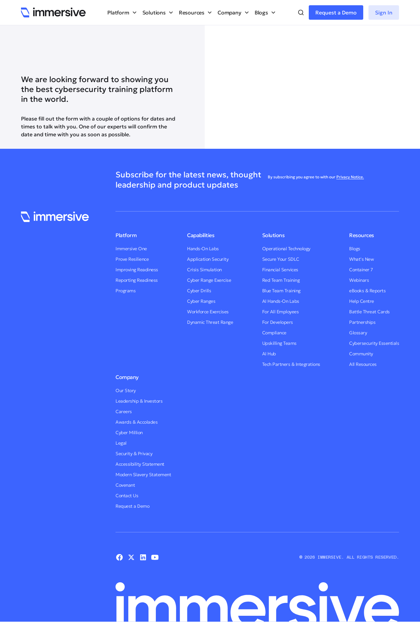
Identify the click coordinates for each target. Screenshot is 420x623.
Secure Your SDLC (280, 259)
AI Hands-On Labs (280, 301)
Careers (124, 411)
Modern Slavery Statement (143, 475)
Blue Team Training (281, 291)
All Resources (363, 364)
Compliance (274, 333)
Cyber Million (129, 432)
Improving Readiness (137, 270)
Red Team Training (281, 280)
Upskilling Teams (279, 343)
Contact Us (127, 496)
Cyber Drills (199, 291)
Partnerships (362, 322)
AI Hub (269, 354)
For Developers (277, 322)
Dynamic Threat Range (210, 322)
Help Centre (361, 301)
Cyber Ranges (201, 301)
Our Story (126, 390)
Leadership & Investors (139, 401)
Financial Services (280, 270)
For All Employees (280, 312)
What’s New (361, 259)
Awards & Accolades (137, 422)
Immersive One (131, 249)
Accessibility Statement (140, 464)
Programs (126, 291)
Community (361, 354)
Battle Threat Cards (369, 312)
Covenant (125, 485)
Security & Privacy (134, 453)
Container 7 (361, 270)
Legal (121, 443)
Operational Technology (286, 249)
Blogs (354, 249)
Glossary (358, 333)
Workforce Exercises (208, 312)
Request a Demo (336, 12)
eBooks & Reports (367, 291)
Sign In (383, 12)
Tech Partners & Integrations (291, 364)
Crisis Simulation (204, 270)
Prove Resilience (132, 259)
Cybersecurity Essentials (374, 343)
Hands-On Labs (203, 249)
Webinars (359, 280)
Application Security (207, 259)
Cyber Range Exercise (209, 280)
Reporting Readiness (137, 280)
